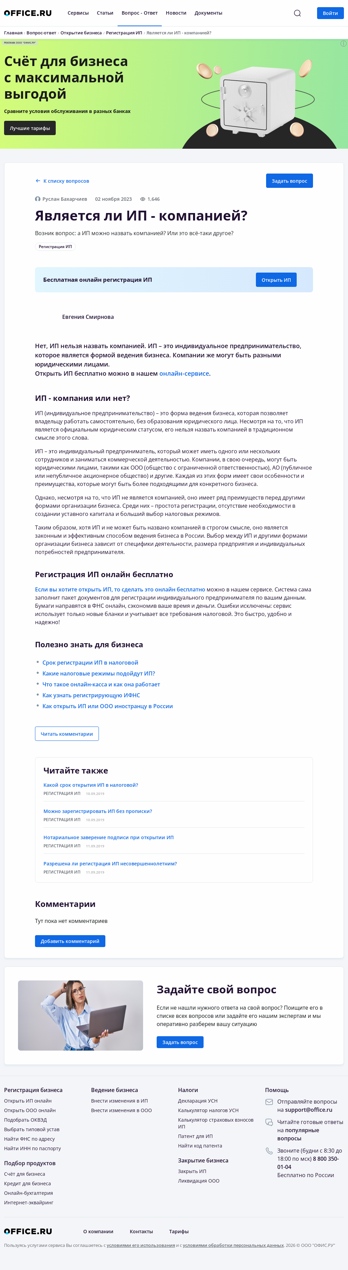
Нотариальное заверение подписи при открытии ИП (109, 837)
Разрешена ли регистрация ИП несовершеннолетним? (110, 863)
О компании (98, 1231)
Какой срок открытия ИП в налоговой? (91, 785)
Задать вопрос (289, 181)
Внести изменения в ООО (121, 1110)
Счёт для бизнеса (24, 1174)
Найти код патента (200, 1145)
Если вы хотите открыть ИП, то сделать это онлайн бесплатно (120, 589)
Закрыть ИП (192, 1171)
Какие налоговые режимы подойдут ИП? (98, 673)
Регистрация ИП (55, 246)
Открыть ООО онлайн (30, 1110)
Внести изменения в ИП (119, 1100)
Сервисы (78, 13)
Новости (176, 13)
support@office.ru (308, 1109)
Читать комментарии (67, 734)
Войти (330, 13)
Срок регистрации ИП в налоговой (90, 662)
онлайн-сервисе (184, 373)
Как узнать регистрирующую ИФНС (91, 695)
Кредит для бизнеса (27, 1183)
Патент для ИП (195, 1136)
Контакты (141, 1231)
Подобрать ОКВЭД (25, 1120)
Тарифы (179, 1231)
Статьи (105, 13)
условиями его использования (141, 1245)
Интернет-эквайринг (28, 1202)
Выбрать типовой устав (31, 1129)
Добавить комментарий (70, 941)
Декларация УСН (198, 1100)
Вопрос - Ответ (140, 13)
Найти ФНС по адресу (29, 1139)
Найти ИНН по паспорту (32, 1148)
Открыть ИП (276, 280)
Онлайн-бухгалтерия (28, 1193)
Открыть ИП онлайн (28, 1100)
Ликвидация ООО (199, 1180)
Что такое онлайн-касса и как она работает (101, 684)
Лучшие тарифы (30, 128)
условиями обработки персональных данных (233, 1245)
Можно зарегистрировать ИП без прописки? (98, 811)
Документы (208, 13)
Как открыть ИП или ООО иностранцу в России (107, 706)
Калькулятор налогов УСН (208, 1110)
